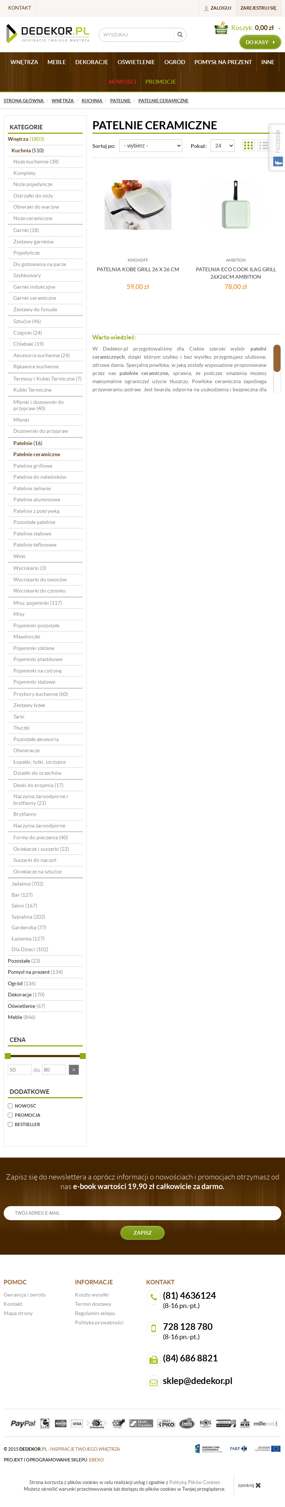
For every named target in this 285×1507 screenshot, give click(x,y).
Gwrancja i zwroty (25, 1295)
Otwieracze (26, 750)
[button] (74, 1070)
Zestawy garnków (33, 242)
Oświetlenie (26, 1006)
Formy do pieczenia (40, 837)
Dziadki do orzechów (37, 773)
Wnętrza (26, 139)
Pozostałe (24, 961)
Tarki (18, 717)
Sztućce (27, 321)
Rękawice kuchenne (36, 366)
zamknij (249, 1485)
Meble (21, 1017)
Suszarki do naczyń (34, 860)
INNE (268, 62)
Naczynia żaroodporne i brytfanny (40, 799)
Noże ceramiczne (32, 218)
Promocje (160, 82)
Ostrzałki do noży (33, 196)
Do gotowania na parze (39, 264)
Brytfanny (24, 814)
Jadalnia (27, 884)
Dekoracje (26, 995)
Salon (24, 906)
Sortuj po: (103, 146)
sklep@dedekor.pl (198, 1381)
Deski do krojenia (38, 785)
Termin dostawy (93, 1304)
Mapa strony (18, 1313)
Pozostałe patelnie (34, 522)
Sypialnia (28, 917)
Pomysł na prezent (35, 972)
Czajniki (27, 333)
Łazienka (28, 939)
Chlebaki (28, 344)
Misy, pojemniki (37, 603)
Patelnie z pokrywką (36, 511)
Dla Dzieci (30, 949)
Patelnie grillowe (32, 466)
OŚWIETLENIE (136, 62)
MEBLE (57, 62)
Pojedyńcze (26, 253)
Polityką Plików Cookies (194, 1482)
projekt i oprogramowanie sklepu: (54, 1459)
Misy (18, 614)
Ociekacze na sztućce (37, 871)
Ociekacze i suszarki (41, 849)
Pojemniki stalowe (34, 682)
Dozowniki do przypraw (40, 431)
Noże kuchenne (36, 162)
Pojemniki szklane (33, 648)
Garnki (26, 230)
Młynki (21, 420)
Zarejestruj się (258, 8)
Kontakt (19, 8)
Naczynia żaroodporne (39, 826)
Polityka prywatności (99, 1322)
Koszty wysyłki (92, 1295)
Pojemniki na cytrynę (37, 671)
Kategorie (26, 127)
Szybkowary (27, 275)
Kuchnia (28, 150)
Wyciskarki (29, 568)
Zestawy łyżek (29, 705)
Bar (22, 895)
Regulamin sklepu (95, 1313)
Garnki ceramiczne (34, 298)
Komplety (24, 173)
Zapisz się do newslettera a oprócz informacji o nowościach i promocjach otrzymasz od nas (142, 1182)
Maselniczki (26, 637)
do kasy (260, 42)
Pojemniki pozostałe (36, 625)
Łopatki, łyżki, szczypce (39, 762)
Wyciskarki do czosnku (39, 591)
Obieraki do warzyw (36, 207)
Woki (19, 556)
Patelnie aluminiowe (36, 499)
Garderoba (29, 927)
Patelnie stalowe (32, 534)
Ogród (22, 983)
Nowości (122, 82)
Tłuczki (21, 728)
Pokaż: (199, 146)
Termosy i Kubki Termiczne (47, 379)
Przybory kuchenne (40, 694)
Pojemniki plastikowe (37, 659)
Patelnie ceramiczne (36, 454)
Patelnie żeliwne (32, 488)
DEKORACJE (91, 62)
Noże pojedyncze (32, 184)
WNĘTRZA (24, 62)
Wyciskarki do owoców (40, 579)
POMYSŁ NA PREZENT (223, 62)
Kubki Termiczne (32, 390)
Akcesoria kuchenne (41, 355)
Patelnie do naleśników (39, 477)
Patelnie (27, 443)
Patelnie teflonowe (34, 545)
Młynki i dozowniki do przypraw (38, 405)
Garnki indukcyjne (34, 287)
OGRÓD (174, 62)
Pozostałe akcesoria (36, 739)
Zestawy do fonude (35, 309)
